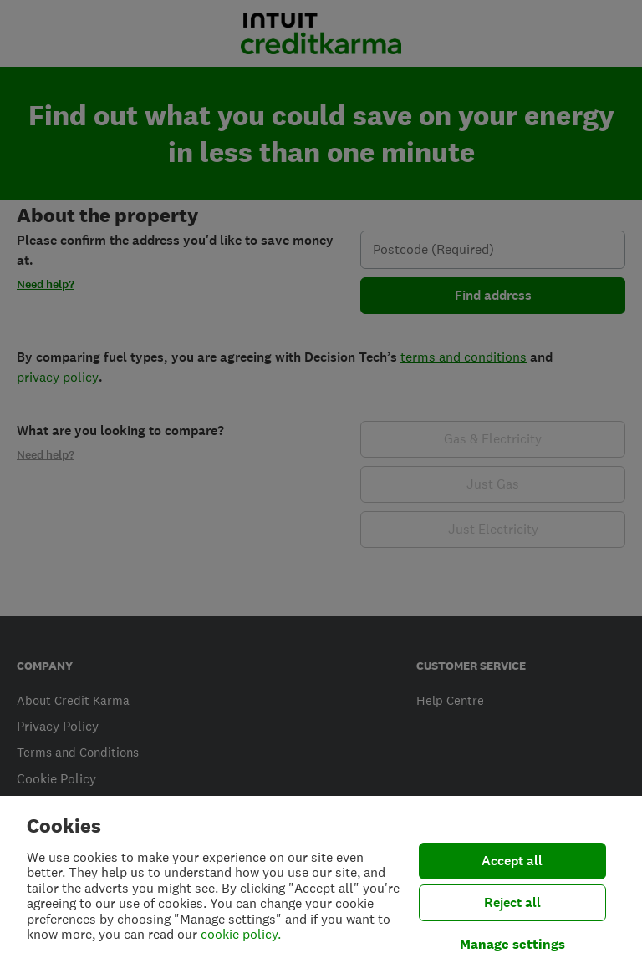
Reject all (512, 902)
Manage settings (512, 944)
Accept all (512, 860)
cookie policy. (241, 934)
